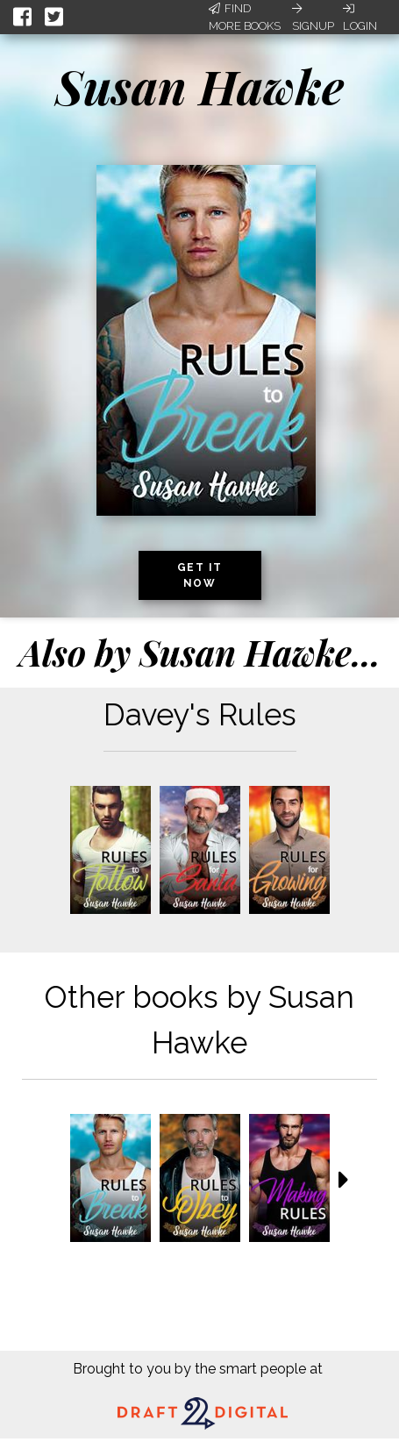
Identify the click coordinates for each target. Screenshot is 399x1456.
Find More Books (245, 17)
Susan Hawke (199, 86)
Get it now (200, 575)
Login (360, 17)
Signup (313, 17)
